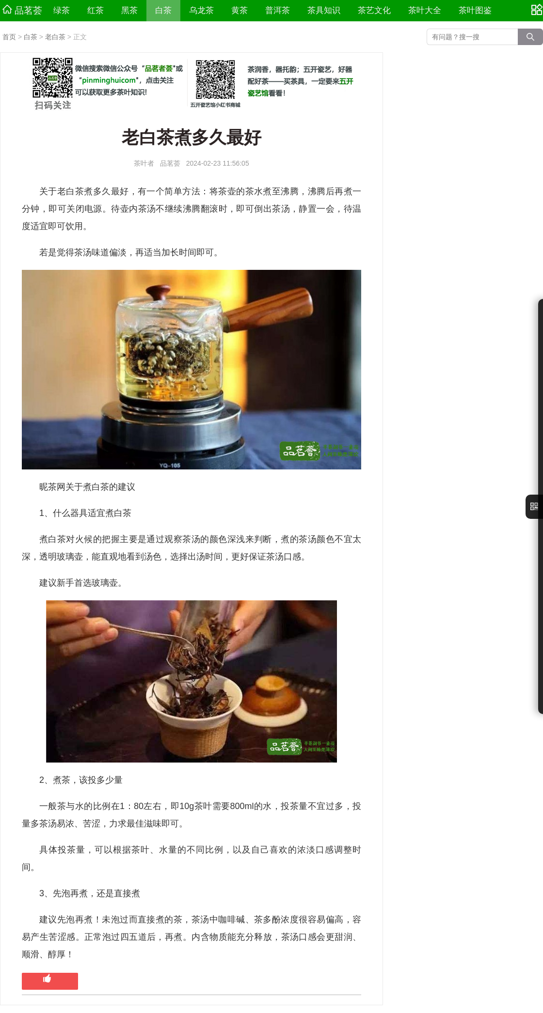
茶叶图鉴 (475, 10)
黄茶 (239, 10)
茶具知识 (323, 10)
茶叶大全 (424, 10)
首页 (9, 37)
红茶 (95, 10)
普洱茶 (277, 10)
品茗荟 (22, 10)
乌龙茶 (201, 10)
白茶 (163, 10)
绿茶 (61, 10)
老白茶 (55, 37)
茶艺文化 (374, 10)
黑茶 (129, 10)
